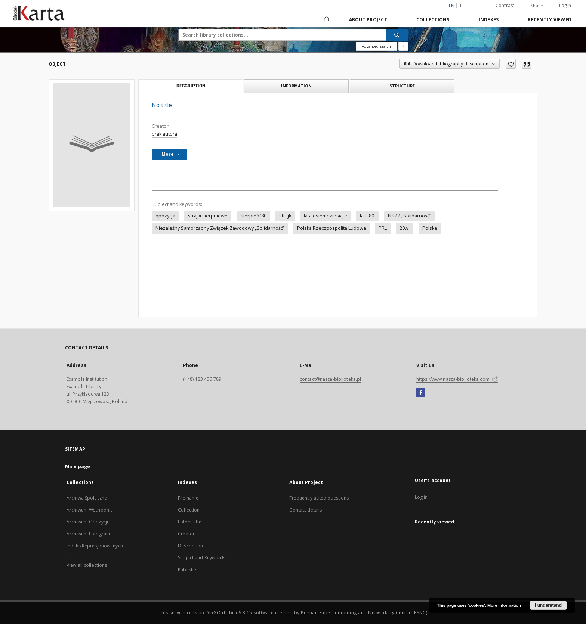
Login (565, 5)
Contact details (305, 510)
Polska (429, 228)
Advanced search (376, 46)
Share (537, 6)
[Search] (397, 35)
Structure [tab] (402, 86)
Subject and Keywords (201, 558)
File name (188, 498)
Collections (433, 19)
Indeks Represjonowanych (95, 546)
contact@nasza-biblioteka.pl (330, 379)
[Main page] (326, 19)
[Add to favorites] (511, 64)
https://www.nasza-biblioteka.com (457, 379)
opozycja (165, 216)
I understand (548, 605)
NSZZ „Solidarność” (409, 216)
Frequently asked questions (319, 498)
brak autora (164, 134)
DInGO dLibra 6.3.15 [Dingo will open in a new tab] (229, 612)
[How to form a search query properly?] (403, 46)
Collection (189, 510)
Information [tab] (296, 86)
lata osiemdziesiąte (325, 216)
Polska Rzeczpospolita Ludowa (331, 228)
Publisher (188, 569)
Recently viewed (549, 19)
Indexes (489, 19)
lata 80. (367, 216)
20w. (405, 228)
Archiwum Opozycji (87, 522)
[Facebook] (420, 392)
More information (504, 605)
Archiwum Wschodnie (90, 510)
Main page (77, 466)
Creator (186, 534)
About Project (368, 19)
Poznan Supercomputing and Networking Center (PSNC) (364, 612)
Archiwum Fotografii (88, 534)
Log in (421, 497)
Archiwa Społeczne (87, 498)
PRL (383, 228)
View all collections (87, 565)
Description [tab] (190, 86)
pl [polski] (462, 5)
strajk (285, 216)
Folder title (189, 522)
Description (190, 546)
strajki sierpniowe (208, 216)
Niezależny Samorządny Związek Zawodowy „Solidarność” (219, 228)
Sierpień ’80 (253, 216)
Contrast (505, 5)
